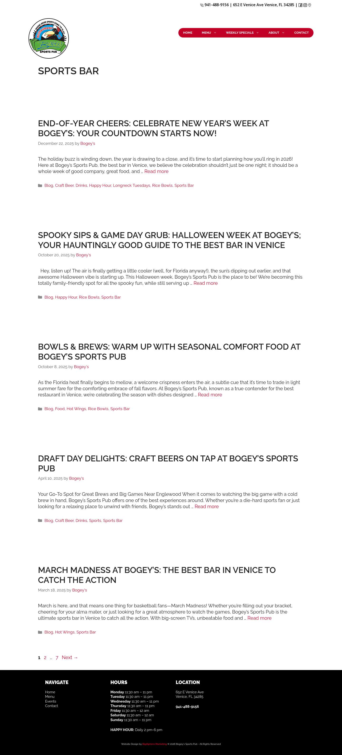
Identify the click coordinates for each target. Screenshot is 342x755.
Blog (48, 185)
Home (187, 32)
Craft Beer (64, 185)
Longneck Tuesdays (131, 185)
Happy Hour (100, 185)
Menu (211, 33)
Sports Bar (184, 185)
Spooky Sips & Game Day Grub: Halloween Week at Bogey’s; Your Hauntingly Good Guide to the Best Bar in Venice (169, 240)
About (279, 33)
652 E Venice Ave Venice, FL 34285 (263, 4)
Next (70, 657)
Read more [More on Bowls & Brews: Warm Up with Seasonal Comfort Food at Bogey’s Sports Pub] (210, 395)
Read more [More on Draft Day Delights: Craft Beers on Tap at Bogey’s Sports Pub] (207, 506)
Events (50, 701)
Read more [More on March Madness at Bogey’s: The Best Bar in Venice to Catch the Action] (259, 618)
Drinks (81, 185)
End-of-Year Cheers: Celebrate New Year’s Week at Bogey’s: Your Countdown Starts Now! (153, 128)
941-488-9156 (214, 4)
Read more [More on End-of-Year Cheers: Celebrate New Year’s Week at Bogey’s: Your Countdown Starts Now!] (156, 171)
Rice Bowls (162, 185)
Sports (95, 520)
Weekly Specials (245, 33)
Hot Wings (76, 408)
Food (60, 408)
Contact (301, 32)
